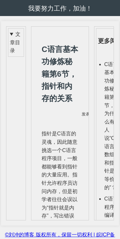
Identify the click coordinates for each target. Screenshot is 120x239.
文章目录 (15, 42)
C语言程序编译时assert (111, 215)
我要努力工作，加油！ (60, 8)
